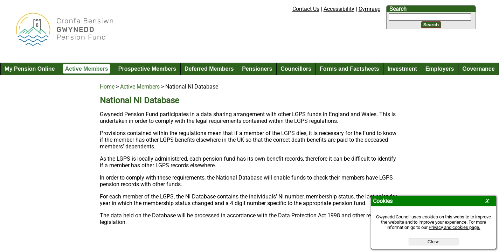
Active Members (86, 69)
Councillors (295, 69)
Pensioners (257, 69)
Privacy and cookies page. (454, 227)
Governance (478, 69)
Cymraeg (370, 9)
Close (433, 241)
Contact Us (305, 9)
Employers (439, 69)
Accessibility (339, 9)
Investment (402, 69)
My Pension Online (30, 69)
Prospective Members (147, 69)
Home (107, 86)
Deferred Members (209, 69)
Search (398, 9)
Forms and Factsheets (349, 69)
